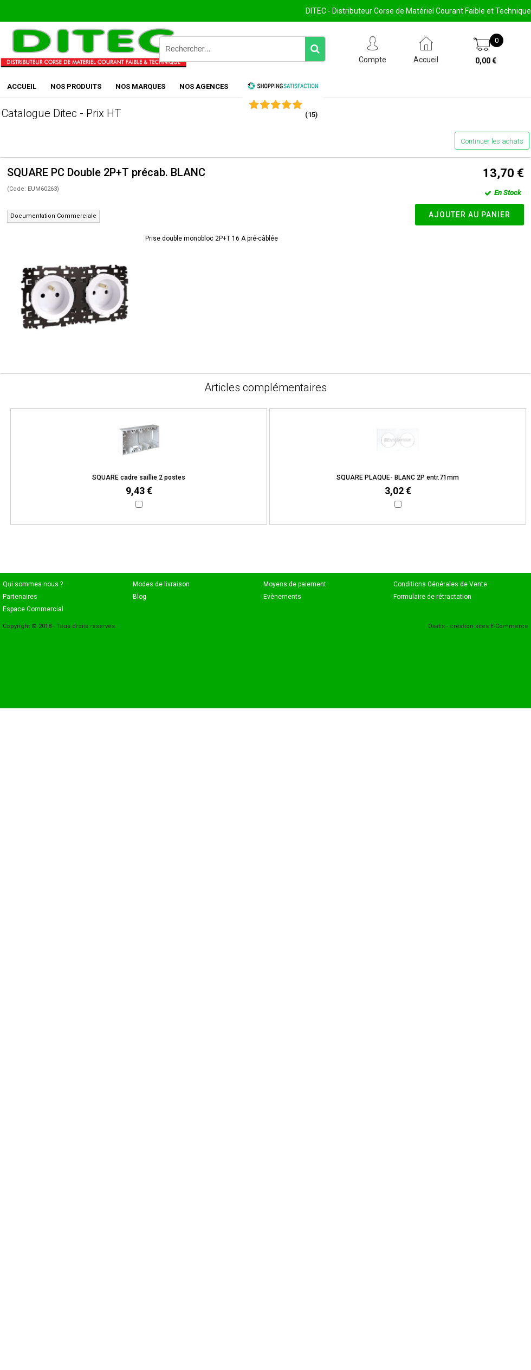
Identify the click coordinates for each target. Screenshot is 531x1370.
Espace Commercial (33, 609)
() (311, 115)
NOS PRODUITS (75, 86)
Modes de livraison (161, 584)
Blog (139, 596)
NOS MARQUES (140, 86)
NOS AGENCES (203, 86)
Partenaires (20, 596)
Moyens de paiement (294, 584)
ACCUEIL (21, 86)
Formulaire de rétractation (432, 596)
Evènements (282, 596)
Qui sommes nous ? (33, 584)
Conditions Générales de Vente (440, 584)
